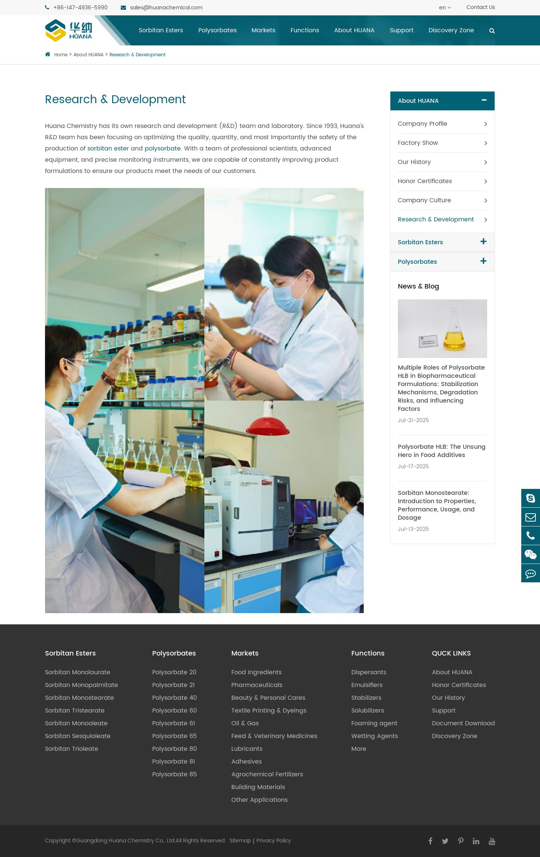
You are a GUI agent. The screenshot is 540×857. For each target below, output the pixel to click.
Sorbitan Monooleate (76, 723)
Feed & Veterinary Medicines (274, 736)
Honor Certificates (425, 181)
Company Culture (424, 200)
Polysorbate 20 (174, 672)
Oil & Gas (245, 723)
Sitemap (240, 840)
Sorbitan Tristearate (75, 711)
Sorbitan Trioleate (71, 749)
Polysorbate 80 (174, 749)
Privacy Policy (273, 840)
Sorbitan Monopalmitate (81, 685)
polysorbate (163, 148)
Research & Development (137, 55)
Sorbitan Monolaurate (77, 672)
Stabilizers (366, 698)
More (358, 749)
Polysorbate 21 (173, 685)
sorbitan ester (108, 148)
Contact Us (480, 7)
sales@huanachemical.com (161, 7)
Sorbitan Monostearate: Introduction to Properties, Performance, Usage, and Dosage (437, 505)
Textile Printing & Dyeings (268, 711)
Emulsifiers (366, 685)
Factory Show (418, 143)
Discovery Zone (451, 30)
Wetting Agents (374, 736)
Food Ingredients (256, 672)
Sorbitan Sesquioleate (78, 736)
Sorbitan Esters (161, 30)
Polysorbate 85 (174, 774)
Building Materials (258, 787)
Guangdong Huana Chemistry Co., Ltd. (126, 840)
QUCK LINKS (451, 653)
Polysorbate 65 (174, 736)
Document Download (463, 723)
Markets (263, 30)
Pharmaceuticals (256, 685)
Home (61, 55)
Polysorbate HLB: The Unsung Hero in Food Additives (442, 451)
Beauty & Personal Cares (268, 698)
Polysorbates (217, 30)
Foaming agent (374, 723)
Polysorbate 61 (173, 723)
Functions (305, 30)
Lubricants (246, 749)
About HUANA (354, 30)
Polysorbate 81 (173, 762)
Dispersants (368, 672)
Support (402, 30)
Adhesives (246, 762)
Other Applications (259, 800)
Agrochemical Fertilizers (267, 774)
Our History (414, 162)
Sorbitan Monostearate (79, 698)
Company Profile (422, 124)
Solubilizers (367, 711)
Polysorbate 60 (174, 711)
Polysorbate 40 (174, 698)
